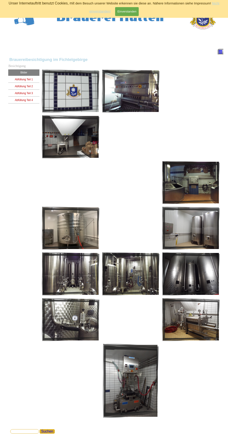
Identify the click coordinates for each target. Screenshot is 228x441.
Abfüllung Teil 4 (24, 100)
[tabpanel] (191, 86)
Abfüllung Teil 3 (24, 93)
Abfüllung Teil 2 (24, 86)
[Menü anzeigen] (220, 52)
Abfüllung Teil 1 (24, 79)
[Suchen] (24, 431)
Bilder (23, 72)
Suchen (47, 431)
